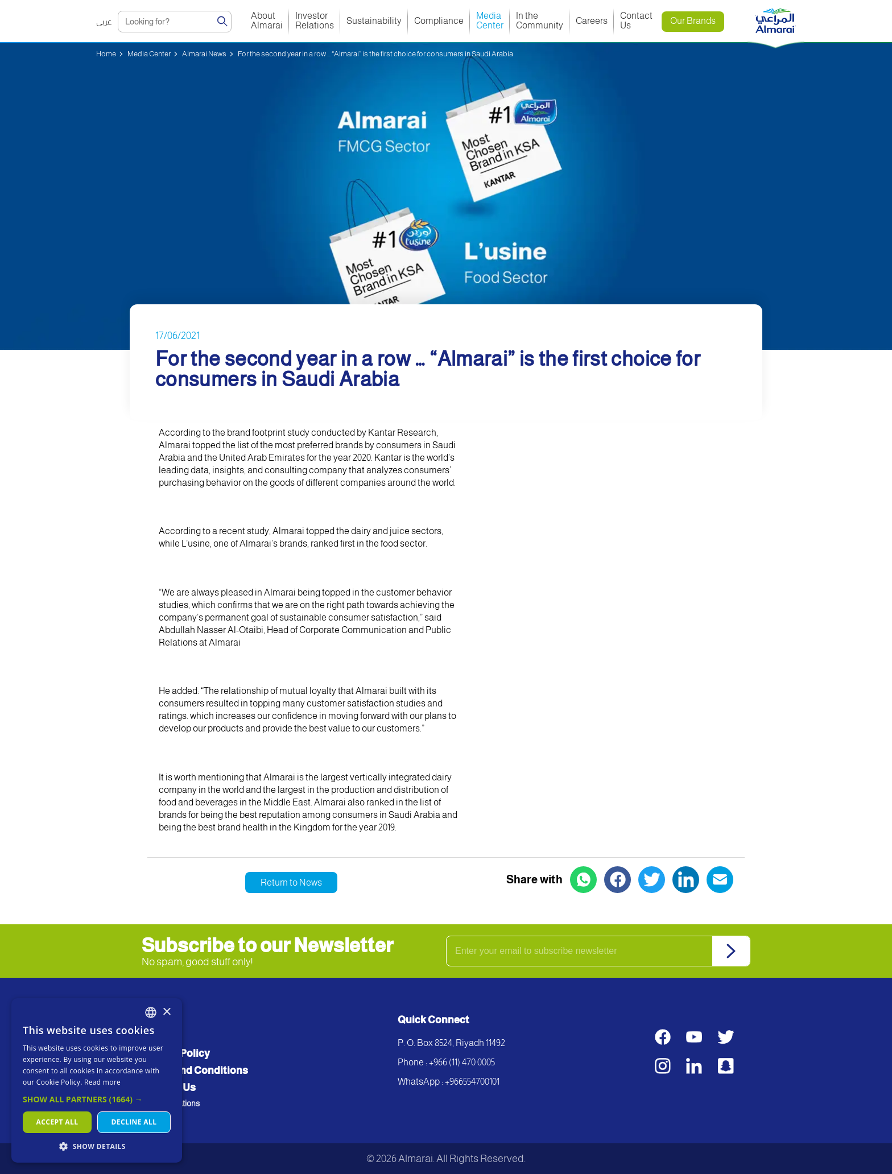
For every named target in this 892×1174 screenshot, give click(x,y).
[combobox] (150, 1012)
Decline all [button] (134, 1122)
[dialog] (96, 1080)
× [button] (166, 1012)
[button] (97, 1099)
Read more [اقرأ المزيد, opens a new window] (102, 1082)
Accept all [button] (57, 1122)
